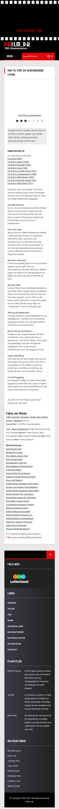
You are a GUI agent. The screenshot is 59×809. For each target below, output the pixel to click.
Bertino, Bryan (14, 786)
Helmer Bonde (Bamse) (16, 525)
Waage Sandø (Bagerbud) (18, 529)
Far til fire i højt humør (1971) (20, 183)
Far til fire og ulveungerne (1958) (22, 174)
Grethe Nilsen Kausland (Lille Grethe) (22, 484)
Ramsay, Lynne (14, 750)
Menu (11, 56)
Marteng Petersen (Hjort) (17, 508)
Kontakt (12, 649)
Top (10, 614)
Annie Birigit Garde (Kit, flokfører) (21, 497)
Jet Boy (11, 695)
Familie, (33, 417)
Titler (11, 609)
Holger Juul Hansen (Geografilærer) (22, 487)
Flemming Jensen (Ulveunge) (19, 522)
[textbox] (39, 56)
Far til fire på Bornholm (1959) (21, 177)
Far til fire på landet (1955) (19, 165)
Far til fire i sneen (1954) (18, 162)
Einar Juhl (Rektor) (14, 480)
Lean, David (13, 766)
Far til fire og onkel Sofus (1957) (22, 171)
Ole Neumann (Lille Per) (16, 463)
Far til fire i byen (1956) (18, 168)
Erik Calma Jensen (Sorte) (17, 501)
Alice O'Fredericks (20, 429)
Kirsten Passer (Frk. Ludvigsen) (20, 494)
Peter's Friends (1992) (29, 30)
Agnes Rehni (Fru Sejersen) (18, 473)
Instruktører (16, 632)
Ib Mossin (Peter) (13, 470)
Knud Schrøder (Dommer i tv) (19, 515)
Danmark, (15, 417)
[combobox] (38, 56)
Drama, (9, 420)
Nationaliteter (16, 638)
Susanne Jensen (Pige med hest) (21, 477)
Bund (11, 620)
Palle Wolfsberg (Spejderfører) (20, 518)
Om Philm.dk (14, 644)
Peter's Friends (14, 671)
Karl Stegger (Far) (14, 449)
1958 (8, 417)
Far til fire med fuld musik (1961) (22, 180)
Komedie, (24, 417)
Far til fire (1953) (15, 159)
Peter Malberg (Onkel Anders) (19, 466)
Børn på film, (42, 417)
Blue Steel (12, 715)
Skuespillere (15, 626)
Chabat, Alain (14, 771)
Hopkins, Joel (14, 781)
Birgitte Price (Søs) (14, 452)
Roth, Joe (12, 756)
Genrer (12, 603)
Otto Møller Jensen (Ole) (17, 456)
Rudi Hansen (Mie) (14, 459)
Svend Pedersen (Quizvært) (18, 511)
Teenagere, (18, 420)
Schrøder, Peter (14, 776)
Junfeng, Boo (14, 761)
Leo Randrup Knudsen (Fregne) (20, 504)
